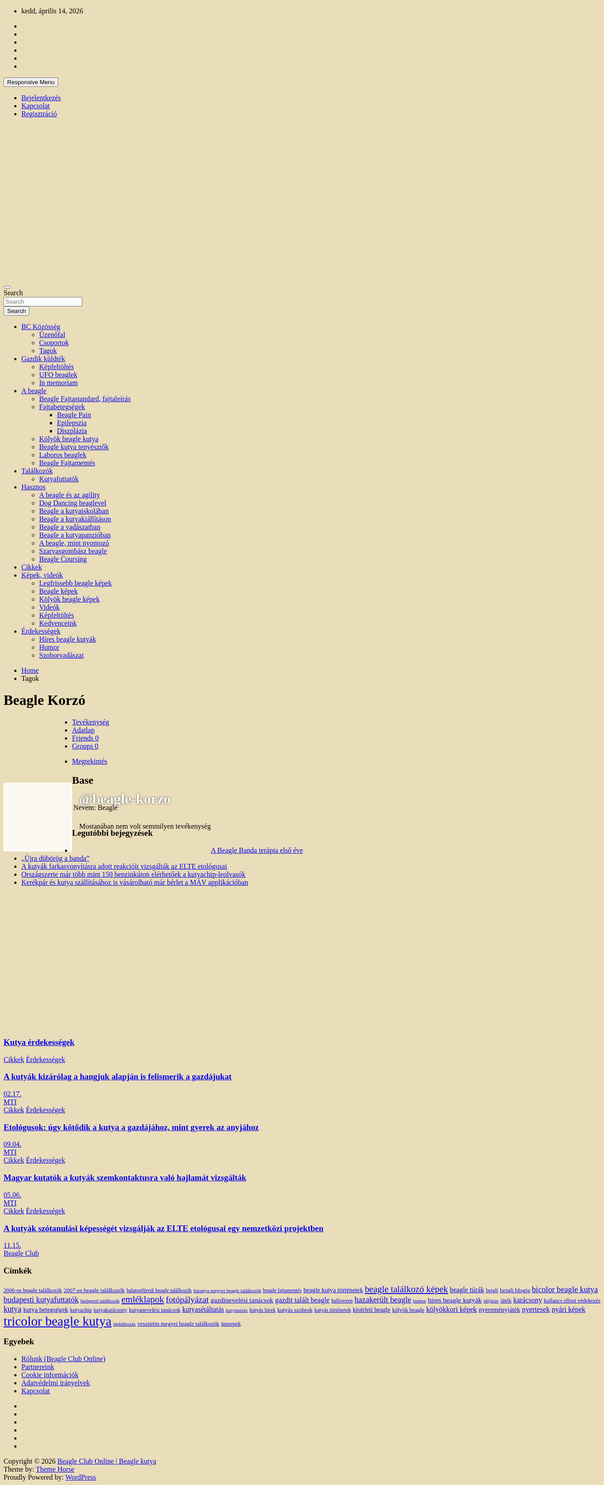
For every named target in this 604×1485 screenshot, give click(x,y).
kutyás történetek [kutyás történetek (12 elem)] (332, 1310)
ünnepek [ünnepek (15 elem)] (231, 1323)
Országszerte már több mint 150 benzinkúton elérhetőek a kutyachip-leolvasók (133, 874)
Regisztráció (39, 114)
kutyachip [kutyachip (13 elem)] (81, 1310)
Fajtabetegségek (62, 407)
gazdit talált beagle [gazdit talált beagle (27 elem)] (302, 1300)
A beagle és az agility (69, 495)
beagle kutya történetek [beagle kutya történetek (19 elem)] (333, 1290)
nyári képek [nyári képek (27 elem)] (568, 1310)
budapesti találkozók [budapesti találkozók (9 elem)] (100, 1300)
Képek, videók (42, 575)
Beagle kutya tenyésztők (74, 447)
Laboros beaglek (62, 455)
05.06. (12, 1195)
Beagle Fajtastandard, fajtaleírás (85, 399)
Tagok (48, 350)
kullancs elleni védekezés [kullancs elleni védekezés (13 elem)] (572, 1301)
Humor (49, 647)
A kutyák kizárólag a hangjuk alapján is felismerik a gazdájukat (118, 1076)
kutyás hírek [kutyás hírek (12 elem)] (263, 1310)
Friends (85, 738)
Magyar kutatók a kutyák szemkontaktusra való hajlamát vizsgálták (125, 1177)
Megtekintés (89, 761)
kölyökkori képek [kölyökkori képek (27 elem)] (451, 1310)
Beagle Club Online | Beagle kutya (106, 1461)
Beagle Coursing (63, 559)
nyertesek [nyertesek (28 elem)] (536, 1309)
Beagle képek (58, 591)
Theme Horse (55, 1469)
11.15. (12, 1245)
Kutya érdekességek (39, 1042)
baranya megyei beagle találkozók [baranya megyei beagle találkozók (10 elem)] (227, 1290)
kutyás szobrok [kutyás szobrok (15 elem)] (295, 1309)
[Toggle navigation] (7, 287)
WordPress (80, 1477)
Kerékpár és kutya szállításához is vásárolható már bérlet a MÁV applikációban (134, 882)
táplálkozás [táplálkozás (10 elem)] (124, 1323)
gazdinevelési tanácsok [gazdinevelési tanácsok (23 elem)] (241, 1300)
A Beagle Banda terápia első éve (257, 850)
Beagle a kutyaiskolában (74, 511)
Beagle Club (21, 1253)
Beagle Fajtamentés (67, 463)
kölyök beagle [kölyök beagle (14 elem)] (408, 1310)
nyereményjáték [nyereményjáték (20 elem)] (499, 1309)
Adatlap (83, 730)
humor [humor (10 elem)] (419, 1300)
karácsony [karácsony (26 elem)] (527, 1300)
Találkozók (37, 471)
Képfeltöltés (56, 366)
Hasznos (33, 487)
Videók (49, 607)
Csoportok (54, 342)
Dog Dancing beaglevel (72, 503)
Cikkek (31, 567)
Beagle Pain (74, 415)
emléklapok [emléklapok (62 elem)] (142, 1299)
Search (13, 293)
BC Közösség (40, 326)
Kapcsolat (35, 106)
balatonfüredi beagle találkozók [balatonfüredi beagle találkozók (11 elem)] (159, 1291)
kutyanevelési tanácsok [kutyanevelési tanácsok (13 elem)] (155, 1310)
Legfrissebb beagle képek (75, 583)
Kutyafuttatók (59, 479)
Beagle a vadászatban (70, 527)
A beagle (33, 391)
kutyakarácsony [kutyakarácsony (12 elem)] (110, 1310)
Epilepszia (72, 423)
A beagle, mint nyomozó (74, 543)
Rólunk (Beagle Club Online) (63, 1359)
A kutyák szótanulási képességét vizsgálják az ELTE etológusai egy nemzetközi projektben (163, 1228)
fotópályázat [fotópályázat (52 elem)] (187, 1299)
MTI (10, 1102)
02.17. (12, 1094)
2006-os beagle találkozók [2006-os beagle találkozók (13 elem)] (33, 1290)
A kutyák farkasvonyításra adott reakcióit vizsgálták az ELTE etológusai (124, 866)
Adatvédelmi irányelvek (55, 1383)
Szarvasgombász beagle (73, 551)
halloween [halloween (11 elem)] (342, 1301)
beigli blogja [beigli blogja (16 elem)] (515, 1290)
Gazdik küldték (43, 358)
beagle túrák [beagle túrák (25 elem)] (467, 1290)
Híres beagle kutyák (67, 639)
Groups (85, 746)
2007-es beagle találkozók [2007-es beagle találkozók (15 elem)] (94, 1290)
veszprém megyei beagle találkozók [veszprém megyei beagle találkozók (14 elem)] (178, 1324)
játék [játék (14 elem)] (505, 1301)
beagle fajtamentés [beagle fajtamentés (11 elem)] (282, 1291)
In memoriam (58, 383)
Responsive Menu (31, 82)
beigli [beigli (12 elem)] (492, 1290)
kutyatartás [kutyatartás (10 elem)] (237, 1310)
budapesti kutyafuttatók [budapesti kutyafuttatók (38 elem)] (41, 1299)
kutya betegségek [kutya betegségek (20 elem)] (45, 1309)
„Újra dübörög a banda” (55, 858)
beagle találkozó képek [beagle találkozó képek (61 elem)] (406, 1289)
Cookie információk (49, 1375)
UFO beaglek (58, 374)
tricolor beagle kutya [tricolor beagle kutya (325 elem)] (58, 1321)
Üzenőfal (52, 334)
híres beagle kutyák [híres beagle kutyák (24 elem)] (455, 1300)
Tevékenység (90, 722)
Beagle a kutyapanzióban (75, 535)
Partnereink (37, 1367)
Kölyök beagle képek (69, 599)
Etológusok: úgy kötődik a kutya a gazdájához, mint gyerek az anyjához (131, 1127)
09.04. (12, 1144)
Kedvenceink (58, 623)
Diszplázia (72, 431)
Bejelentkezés (41, 98)
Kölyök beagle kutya (68, 439)
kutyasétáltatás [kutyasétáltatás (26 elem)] (203, 1309)
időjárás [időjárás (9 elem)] (491, 1300)
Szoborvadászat (61, 655)
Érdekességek (40, 631)
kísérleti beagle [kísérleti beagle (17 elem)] (371, 1309)
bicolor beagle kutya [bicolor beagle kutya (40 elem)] (565, 1289)
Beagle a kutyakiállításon (75, 519)
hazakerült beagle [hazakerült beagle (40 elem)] (382, 1299)
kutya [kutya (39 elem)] (12, 1309)
